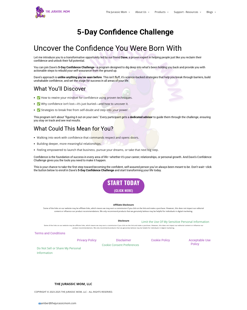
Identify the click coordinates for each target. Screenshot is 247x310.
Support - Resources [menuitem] (186, 12)
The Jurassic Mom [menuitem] (116, 12)
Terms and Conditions (49, 233)
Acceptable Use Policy (200, 242)
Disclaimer (123, 240)
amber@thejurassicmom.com (57, 303)
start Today (123, 185)
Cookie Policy (160, 240)
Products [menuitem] (160, 12)
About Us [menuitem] (140, 12)
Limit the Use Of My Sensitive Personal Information (175, 222)
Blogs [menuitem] (210, 12)
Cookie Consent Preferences (120, 245)
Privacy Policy (86, 240)
